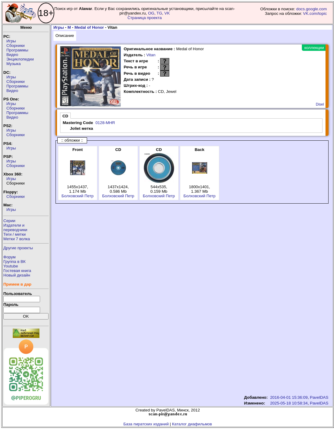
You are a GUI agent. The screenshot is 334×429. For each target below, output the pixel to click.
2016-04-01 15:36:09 (289, 397)
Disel (320, 104)
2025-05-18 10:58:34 (289, 403)
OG (151, 13)
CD (65, 116)
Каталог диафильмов (192, 424)
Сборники (15, 45)
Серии (9, 220)
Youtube (10, 266)
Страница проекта (144, 17)
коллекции (314, 47)
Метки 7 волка (16, 239)
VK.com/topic (315, 13)
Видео (12, 54)
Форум (9, 257)
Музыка (13, 63)
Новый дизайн (16, 275)
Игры (11, 41)
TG (159, 13)
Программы (17, 50)
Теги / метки (14, 234)
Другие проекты (18, 248)
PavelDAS (319, 397)
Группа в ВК (14, 261)
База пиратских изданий (146, 424)
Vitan (150, 55)
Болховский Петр (78, 196)
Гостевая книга (17, 270)
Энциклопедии (20, 59)
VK (167, 13)
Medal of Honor (89, 27)
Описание (65, 35)
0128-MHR (105, 122)
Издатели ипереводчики (15, 227)
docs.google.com (311, 9)
